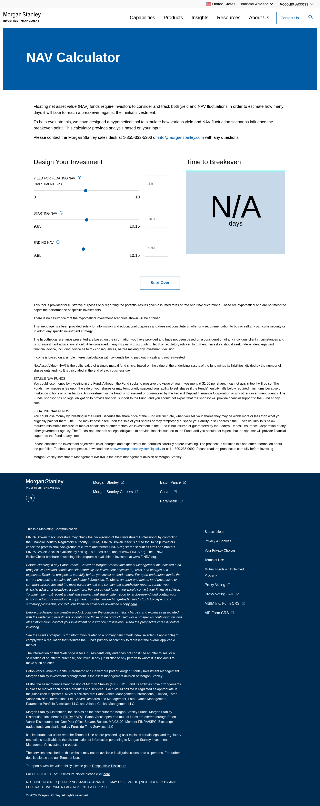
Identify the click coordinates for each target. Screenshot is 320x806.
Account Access (294, 4)
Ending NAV (65, 243)
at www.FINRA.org (132, 552)
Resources (229, 17)
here (83, 589)
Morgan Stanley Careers (113, 492)
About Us (259, 17)
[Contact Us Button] (289, 18)
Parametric (169, 501)
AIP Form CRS (217, 613)
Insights (200, 17)
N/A (235, 207)
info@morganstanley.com (181, 137)
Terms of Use (214, 560)
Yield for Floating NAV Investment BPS (77, 181)
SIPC (79, 717)
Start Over (160, 283)
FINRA (68, 717)
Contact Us (290, 18)
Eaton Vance (170, 482)
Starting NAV (70, 214)
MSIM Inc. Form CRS (222, 603)
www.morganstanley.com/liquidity (137, 449)
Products (173, 17)
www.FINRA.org (144, 557)
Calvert (166, 492)
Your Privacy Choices (221, 550)
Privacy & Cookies (218, 541)
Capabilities (142, 17)
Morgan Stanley (106, 482)
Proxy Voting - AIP (219, 594)
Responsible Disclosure (109, 766)
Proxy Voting (215, 585)
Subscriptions (214, 531)
